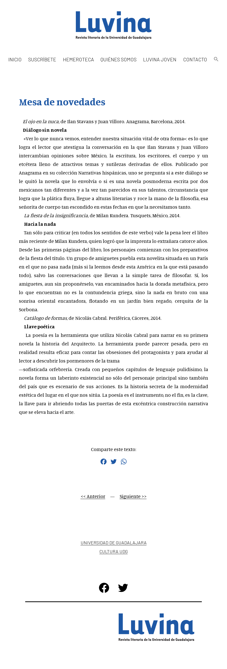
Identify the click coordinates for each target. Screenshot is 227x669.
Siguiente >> (133, 496)
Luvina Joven (159, 59)
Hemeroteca (78, 59)
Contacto (195, 59)
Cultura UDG (114, 551)
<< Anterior (93, 496)
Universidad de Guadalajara (114, 542)
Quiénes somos (119, 59)
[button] (216, 59)
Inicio (15, 59)
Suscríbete (42, 59)
